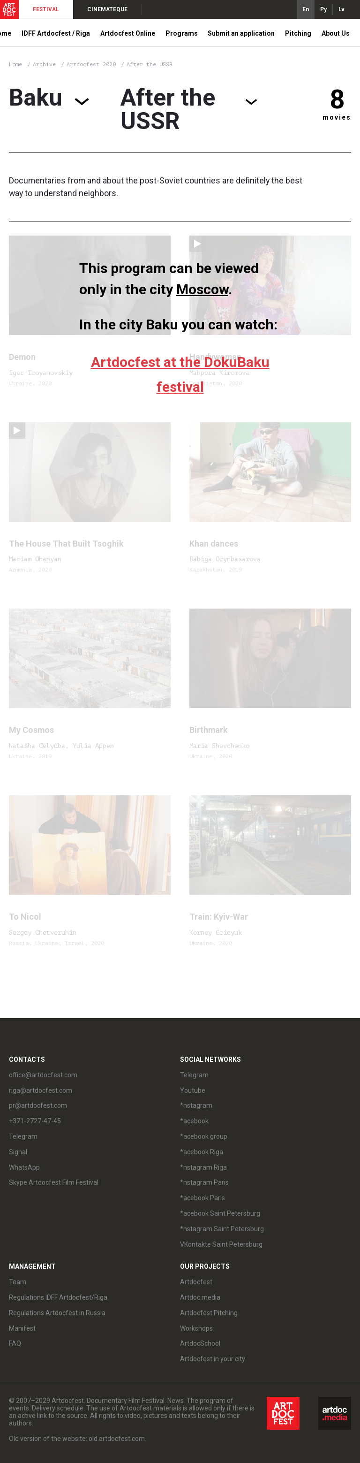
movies (336, 117)
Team (17, 1282)
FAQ (15, 1343)
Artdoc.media (200, 1297)
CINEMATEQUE (107, 9)
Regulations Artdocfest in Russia (57, 1313)
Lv (341, 9)
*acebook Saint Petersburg (220, 1213)
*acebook (194, 1121)
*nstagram (196, 1105)
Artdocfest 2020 (93, 64)
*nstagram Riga (203, 1167)
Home (15, 64)
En (305, 9)
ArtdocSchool (200, 1343)
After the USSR (149, 64)
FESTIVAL (46, 9)
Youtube (192, 1090)
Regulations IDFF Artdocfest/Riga (58, 1297)
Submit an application (241, 33)
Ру (323, 9)
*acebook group (203, 1136)
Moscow (202, 289)
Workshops (196, 1328)
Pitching (298, 33)
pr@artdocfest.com (38, 1105)
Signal (18, 1152)
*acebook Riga (201, 1152)
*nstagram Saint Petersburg (222, 1229)
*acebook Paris (202, 1198)
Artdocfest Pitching (209, 1313)
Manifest (22, 1328)
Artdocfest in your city (212, 1359)
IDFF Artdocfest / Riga (56, 33)
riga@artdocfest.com (40, 1090)
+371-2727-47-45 (35, 1121)
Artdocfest (196, 1282)
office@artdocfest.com (43, 1075)
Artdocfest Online (127, 33)
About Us (336, 33)
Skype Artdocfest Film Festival (53, 1182)
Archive (44, 64)
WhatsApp (24, 1167)
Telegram (23, 1136)
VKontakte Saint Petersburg (221, 1244)
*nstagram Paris (204, 1182)
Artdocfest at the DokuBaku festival (180, 375)
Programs (181, 33)
